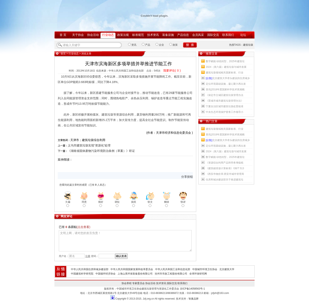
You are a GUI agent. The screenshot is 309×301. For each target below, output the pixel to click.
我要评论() (172, 70)
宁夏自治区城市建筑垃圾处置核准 (224, 106)
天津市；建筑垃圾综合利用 (87, 140)
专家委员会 (138, 283)
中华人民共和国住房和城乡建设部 (89, 269)
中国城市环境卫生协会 (204, 269)
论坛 (243, 35)
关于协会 (78, 35)
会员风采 (198, 35)
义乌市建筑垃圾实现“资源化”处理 (89, 145)
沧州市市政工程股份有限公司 (171, 273)
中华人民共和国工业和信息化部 (172, 269)
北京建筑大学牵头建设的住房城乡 (228, 78)
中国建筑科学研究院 (82, 273)
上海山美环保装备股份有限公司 (135, 273)
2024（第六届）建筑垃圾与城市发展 (226, 66)
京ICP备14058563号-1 (192, 288)
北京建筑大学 (226, 269)
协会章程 (127, 283)
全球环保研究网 (198, 273)
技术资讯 (153, 35)
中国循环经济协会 (105, 273)
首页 (63, 53)
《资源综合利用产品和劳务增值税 (224, 162)
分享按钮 (187, 176)
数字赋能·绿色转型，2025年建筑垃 (225, 61)
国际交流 (213, 35)
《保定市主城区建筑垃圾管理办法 (224, 95)
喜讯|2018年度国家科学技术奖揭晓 (225, 89)
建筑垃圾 (248, 44)
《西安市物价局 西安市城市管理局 (225, 174)
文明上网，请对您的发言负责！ (125, 240)
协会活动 (93, 35)
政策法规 (123, 35)
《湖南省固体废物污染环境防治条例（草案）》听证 (101, 150)
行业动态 (108, 35)
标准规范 (138, 35)
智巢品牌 (193, 298)
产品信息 (183, 35)
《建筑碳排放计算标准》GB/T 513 (225, 168)
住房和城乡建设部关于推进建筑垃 (224, 179)
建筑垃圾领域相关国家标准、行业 (224, 72)
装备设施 (168, 35)
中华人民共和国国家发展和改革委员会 (132, 269)
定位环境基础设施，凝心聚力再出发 (226, 83)
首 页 (63, 35)
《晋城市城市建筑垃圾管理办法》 (224, 100)
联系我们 (228, 35)
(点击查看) (83, 227)
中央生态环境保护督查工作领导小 (224, 112)
